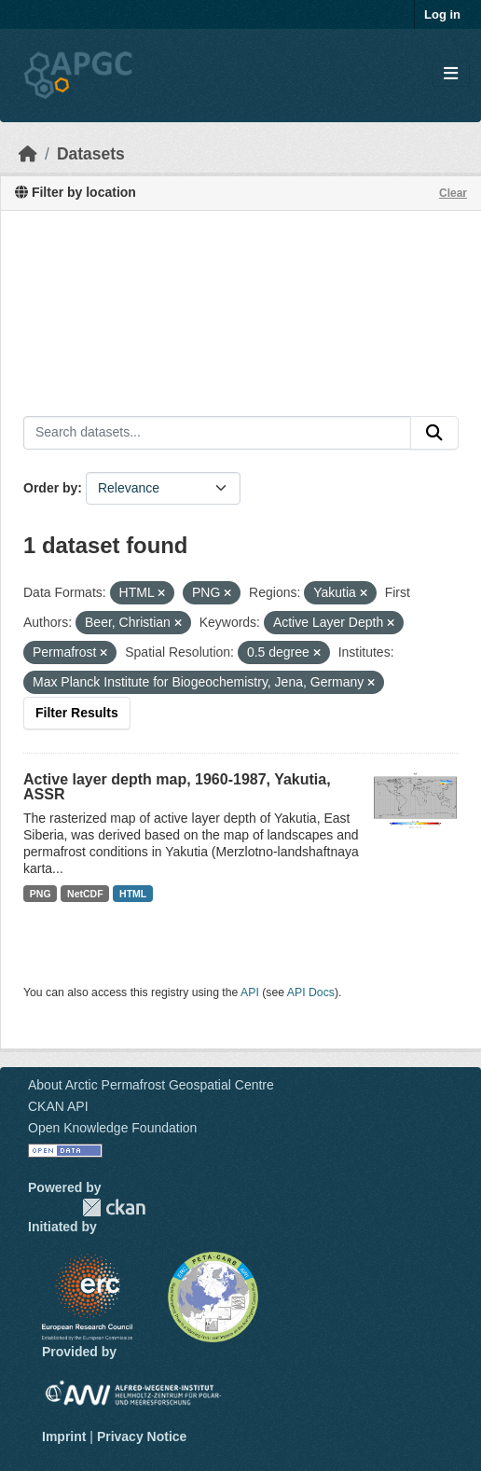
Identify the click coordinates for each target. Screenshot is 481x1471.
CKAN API (58, 1106)
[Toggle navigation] (451, 74)
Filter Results (76, 712)
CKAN (113, 1207)
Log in (442, 14)
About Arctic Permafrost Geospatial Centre (151, 1084)
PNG (40, 893)
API (249, 992)
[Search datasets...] (217, 433)
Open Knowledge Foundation (112, 1127)
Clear (453, 193)
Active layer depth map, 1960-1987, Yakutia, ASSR (177, 786)
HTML (132, 893)
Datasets (91, 154)
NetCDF (85, 893)
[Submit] (434, 433)
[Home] (28, 154)
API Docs (311, 992)
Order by (50, 487)
